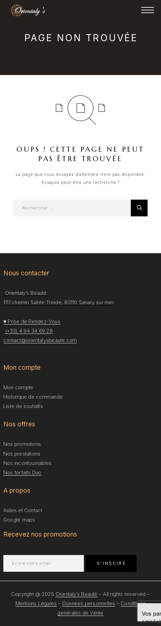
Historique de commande (33, 397)
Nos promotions (22, 444)
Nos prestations (21, 453)
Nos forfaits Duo (22, 472)
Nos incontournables (27, 463)
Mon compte (18, 387)
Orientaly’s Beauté (77, 594)
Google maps (19, 519)
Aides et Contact (23, 510)
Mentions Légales (36, 603)
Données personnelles (88, 603)
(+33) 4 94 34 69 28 (29, 331)
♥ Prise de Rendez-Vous (31, 321)
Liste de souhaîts (23, 406)
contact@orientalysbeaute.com (40, 340)
